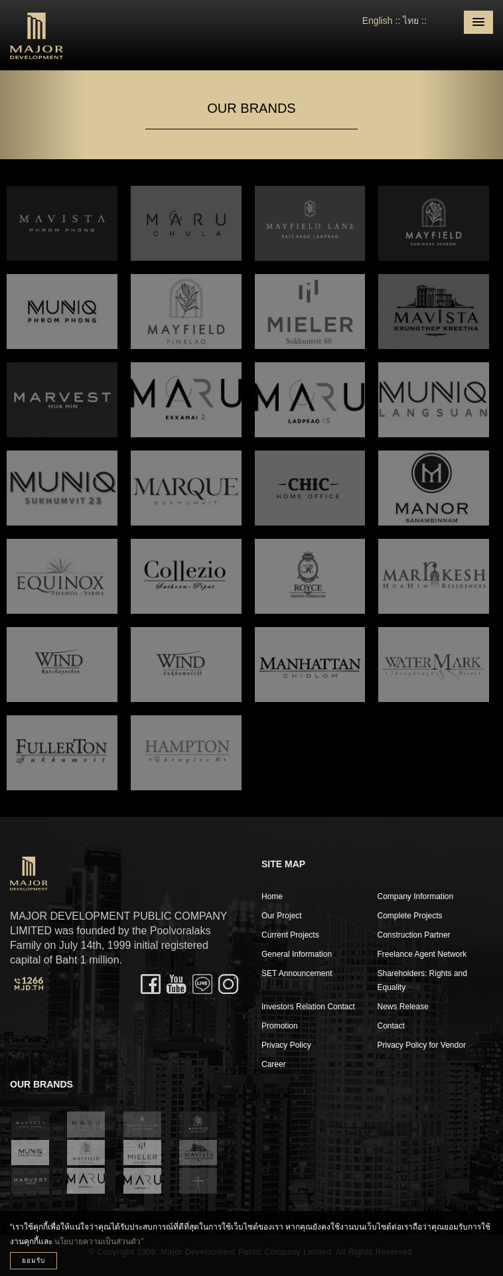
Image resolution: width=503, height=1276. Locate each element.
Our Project (281, 915)
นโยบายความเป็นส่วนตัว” (98, 1241)
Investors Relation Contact (308, 1006)
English (377, 20)
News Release (403, 1006)
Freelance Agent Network (422, 954)
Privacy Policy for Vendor (422, 1045)
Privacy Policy (286, 1045)
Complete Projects (410, 915)
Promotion (279, 1025)
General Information (296, 954)
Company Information (416, 896)
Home (272, 896)
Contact (391, 1025)
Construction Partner (414, 935)
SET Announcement (296, 973)
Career (273, 1064)
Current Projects (290, 935)
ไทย (411, 20)
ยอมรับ (33, 1260)
